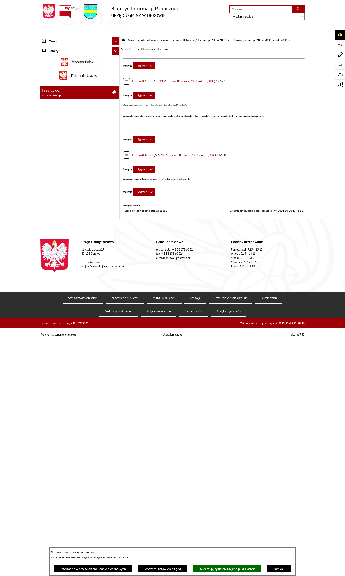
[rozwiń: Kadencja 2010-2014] (116, 348)
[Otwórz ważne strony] (340, 64)
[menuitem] (80, 49)
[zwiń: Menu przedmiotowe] (116, 38)
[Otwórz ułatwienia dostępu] (340, 35)
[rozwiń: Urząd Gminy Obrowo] (116, 72)
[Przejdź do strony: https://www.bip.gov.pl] (340, 45)
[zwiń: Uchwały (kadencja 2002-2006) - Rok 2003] (116, 143)
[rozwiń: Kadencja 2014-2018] (116, 359)
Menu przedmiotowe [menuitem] (56, 38)
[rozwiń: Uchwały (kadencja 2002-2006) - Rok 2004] (116, 299)
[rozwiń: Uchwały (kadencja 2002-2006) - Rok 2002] (116, 127)
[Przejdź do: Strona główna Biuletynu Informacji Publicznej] (124, 29)
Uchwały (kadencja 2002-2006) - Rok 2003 (259, 29)
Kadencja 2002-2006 (212, 29)
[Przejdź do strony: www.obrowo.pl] (340, 55)
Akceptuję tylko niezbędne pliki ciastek (227, 569)
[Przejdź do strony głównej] (109, 11)
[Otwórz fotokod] (340, 84)
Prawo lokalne (169, 29)
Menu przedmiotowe (142, 29)
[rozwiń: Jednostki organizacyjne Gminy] (116, 502)
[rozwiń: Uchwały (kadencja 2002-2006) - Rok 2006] (116, 332)
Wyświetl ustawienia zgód (163, 569)
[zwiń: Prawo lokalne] (116, 83)
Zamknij (278, 569)
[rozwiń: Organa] (116, 61)
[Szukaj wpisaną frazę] (298, 9)
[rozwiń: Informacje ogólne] (116, 49)
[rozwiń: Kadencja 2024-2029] (116, 381)
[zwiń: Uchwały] (116, 105)
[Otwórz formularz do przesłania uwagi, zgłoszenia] (340, 74)
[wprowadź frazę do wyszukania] (260, 9)
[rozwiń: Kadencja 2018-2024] (116, 370)
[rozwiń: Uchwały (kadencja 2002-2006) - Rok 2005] (116, 315)
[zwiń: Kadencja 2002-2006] (116, 116)
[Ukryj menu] (116, 30)
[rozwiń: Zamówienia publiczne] (116, 525)
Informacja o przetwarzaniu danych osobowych (93, 569)
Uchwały (188, 29)
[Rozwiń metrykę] (144, 54)
